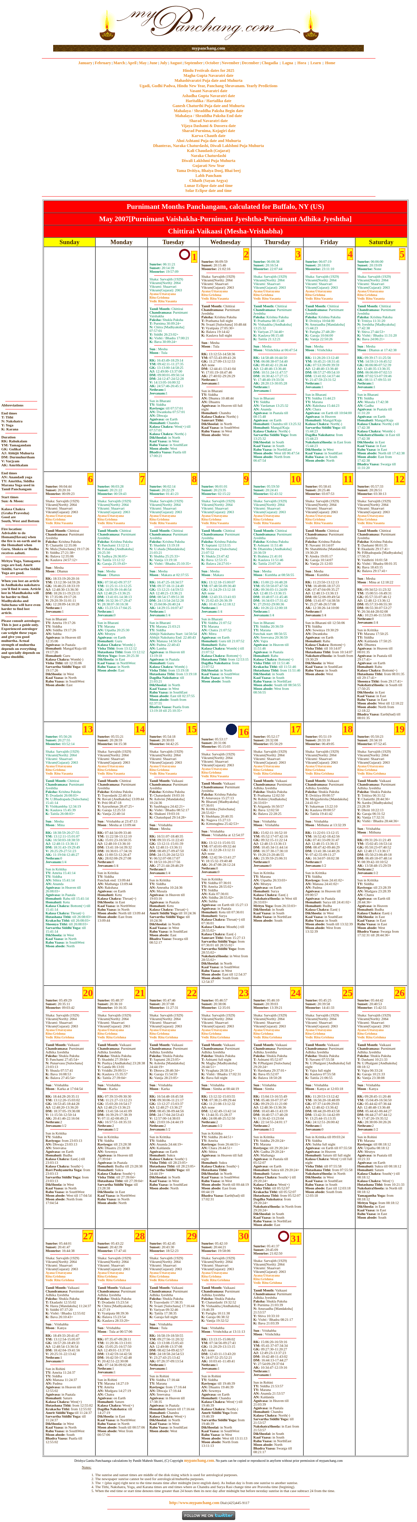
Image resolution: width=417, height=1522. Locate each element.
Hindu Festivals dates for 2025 (208, 70)
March (119, 63)
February (103, 63)
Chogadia (269, 63)
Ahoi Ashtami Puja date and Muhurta (208, 140)
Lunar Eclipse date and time (208, 185)
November (230, 63)
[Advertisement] (74, 23)
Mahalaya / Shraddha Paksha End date (208, 115)
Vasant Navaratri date (209, 90)
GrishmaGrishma (267, 771)
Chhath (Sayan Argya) (208, 180)
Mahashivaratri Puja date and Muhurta (208, 80)
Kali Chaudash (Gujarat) (208, 150)
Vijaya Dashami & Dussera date (208, 125)
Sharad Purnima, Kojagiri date (208, 130)
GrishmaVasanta (163, 299)
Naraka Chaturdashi (208, 155)
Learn (315, 63)
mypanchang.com (208, 48)
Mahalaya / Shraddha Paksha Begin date (208, 110)
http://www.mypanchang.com (194, 1502)
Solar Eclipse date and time (208, 190)
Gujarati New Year (208, 165)
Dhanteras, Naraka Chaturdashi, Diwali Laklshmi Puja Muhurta (208, 145)
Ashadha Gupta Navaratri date (208, 95)
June (153, 63)
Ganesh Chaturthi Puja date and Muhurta (208, 105)
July (163, 63)
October (212, 63)
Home (330, 63)
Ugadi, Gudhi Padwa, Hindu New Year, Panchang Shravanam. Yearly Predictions (209, 85)
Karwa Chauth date (208, 135)
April (131, 63)
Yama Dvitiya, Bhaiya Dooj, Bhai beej (208, 170)
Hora (301, 63)
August (176, 63)
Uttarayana (163, 294)
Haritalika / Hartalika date (209, 100)
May (143, 63)
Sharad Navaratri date (208, 120)
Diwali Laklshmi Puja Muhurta (209, 160)
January (85, 63)
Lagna (287, 63)
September (193, 63)
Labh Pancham (208, 175)
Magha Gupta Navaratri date (208, 75)
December (250, 63)
